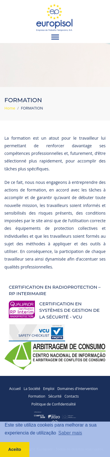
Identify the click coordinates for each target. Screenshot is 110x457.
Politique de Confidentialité (53, 404)
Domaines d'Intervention (77, 388)
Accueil (15, 388)
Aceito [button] (14, 449)
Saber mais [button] (70, 432)
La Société (32, 388)
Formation (36, 396)
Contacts (72, 396)
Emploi (48, 388)
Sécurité (54, 396)
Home (9, 108)
